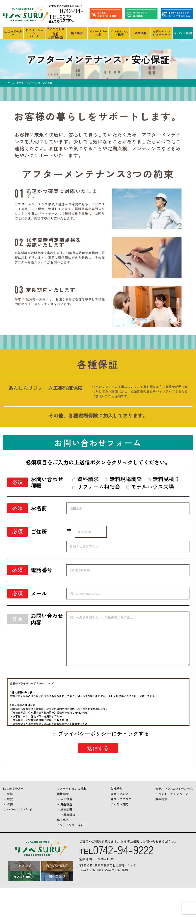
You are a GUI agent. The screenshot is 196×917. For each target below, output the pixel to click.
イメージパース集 (98, 32)
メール (39, 593)
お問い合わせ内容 (47, 619)
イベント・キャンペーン (171, 794)
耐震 (10, 799)
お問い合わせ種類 (47, 482)
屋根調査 (66, 809)
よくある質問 (119, 804)
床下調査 (66, 799)
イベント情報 (183, 33)
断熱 (10, 794)
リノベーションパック (34, 33)
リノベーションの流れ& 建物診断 (56, 33)
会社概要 (140, 33)
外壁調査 (66, 804)
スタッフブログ (120, 799)
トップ (6, 83)
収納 (10, 804)
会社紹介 (116, 788)
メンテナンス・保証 (119, 32)
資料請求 (161, 799)
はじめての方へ (13, 32)
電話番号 (41, 570)
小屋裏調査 (67, 815)
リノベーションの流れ (72, 788)
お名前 (39, 508)
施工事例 (77, 33)
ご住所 (39, 531)
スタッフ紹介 (119, 794)
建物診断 (63, 794)
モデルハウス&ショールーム (174, 788)
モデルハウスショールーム (162, 32)
